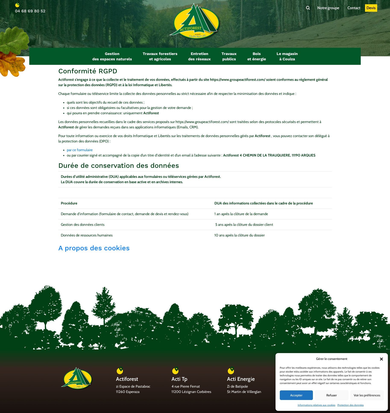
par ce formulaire (80, 150)
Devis (371, 8)
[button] (381, 359)
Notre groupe (328, 8)
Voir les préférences (367, 395)
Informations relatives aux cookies (316, 405)
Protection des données (350, 405)
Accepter (296, 395)
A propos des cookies (95, 248)
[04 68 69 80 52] (17, 4)
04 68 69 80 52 (30, 11)
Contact (353, 8)
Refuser (331, 395)
